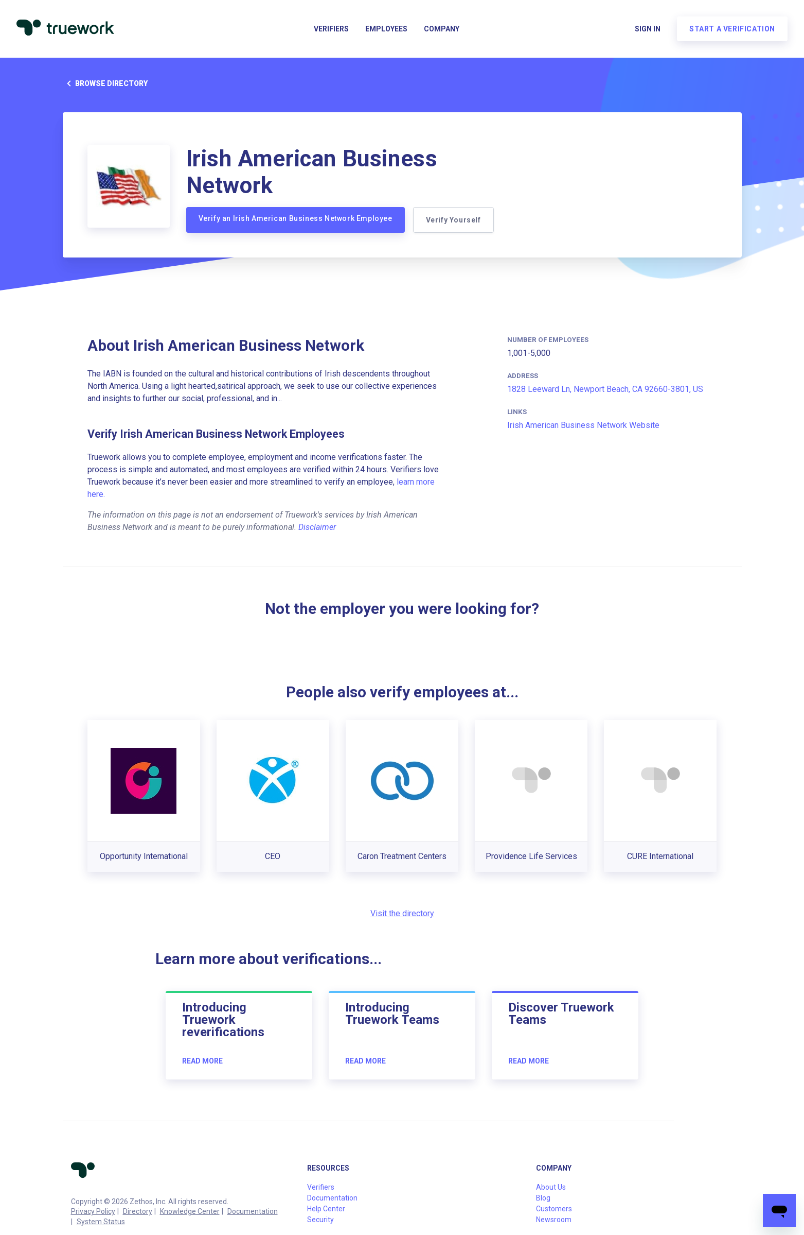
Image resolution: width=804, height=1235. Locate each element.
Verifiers (331, 29)
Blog (543, 1198)
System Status (101, 1221)
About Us (551, 1187)
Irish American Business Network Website (583, 425)
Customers (554, 1209)
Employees (386, 29)
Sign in (647, 29)
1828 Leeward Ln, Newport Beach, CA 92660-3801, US (605, 389)
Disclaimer (317, 527)
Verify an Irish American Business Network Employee (295, 218)
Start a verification (732, 29)
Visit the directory (402, 913)
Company (441, 29)
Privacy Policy (93, 1211)
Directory (137, 1211)
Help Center (326, 1209)
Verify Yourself (453, 220)
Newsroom (553, 1219)
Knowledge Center (190, 1211)
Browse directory (105, 83)
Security (320, 1219)
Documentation (252, 1211)
